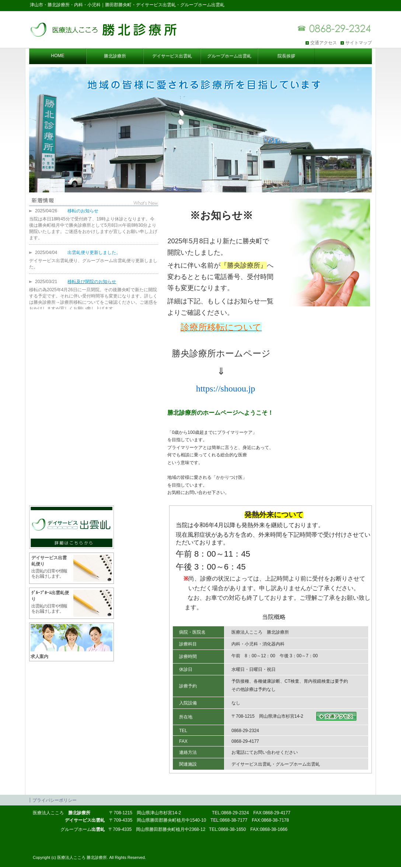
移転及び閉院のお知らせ (91, 281)
